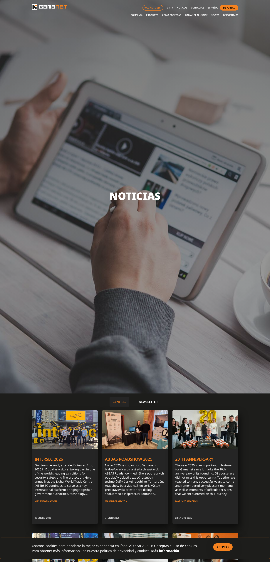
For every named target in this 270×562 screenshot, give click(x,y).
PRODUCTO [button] (152, 15)
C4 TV (170, 7)
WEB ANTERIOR (153, 7)
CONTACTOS (197, 7)
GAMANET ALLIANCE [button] (196, 15)
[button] (213, 8)
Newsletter (148, 402)
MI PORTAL (229, 7)
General (119, 402)
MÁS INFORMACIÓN (46, 501)
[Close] (223, 547)
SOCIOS (215, 15)
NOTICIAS (182, 7)
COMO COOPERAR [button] (171, 15)
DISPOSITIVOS (230, 15)
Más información (165, 550)
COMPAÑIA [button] (136, 15)
